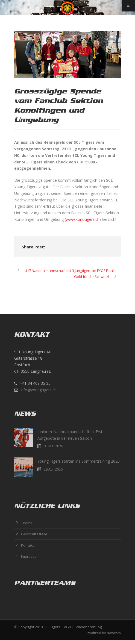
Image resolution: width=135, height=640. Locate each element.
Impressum (30, 556)
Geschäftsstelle (34, 534)
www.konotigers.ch (82, 219)
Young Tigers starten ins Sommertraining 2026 (78, 461)
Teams (26, 522)
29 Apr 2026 (53, 469)
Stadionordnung (88, 626)
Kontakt (27, 545)
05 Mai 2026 (53, 446)
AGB (67, 626)
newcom (114, 632)
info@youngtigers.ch (38, 389)
